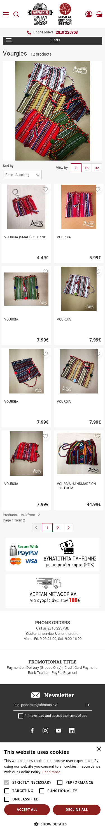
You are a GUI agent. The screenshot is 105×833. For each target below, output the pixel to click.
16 (86, 168)
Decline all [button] (77, 809)
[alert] (52, 788)
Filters (33, 40)
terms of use (77, 716)
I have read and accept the (57, 716)
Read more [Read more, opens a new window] (51, 772)
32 (97, 168)
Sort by (8, 166)
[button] (45, 189)
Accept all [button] (27, 809)
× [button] (99, 749)
